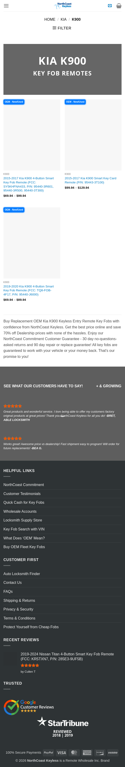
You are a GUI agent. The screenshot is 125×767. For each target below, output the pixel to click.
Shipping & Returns (19, 600)
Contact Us (12, 583)
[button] (6, 5)
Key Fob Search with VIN (24, 529)
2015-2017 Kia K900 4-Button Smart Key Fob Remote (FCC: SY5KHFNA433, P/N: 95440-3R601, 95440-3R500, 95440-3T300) (28, 184)
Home (49, 19)
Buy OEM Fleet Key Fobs (24, 547)
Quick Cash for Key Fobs (23, 502)
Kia (64, 19)
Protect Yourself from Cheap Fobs (31, 627)
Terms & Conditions (19, 618)
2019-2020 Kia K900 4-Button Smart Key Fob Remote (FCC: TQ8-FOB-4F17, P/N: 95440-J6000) (28, 290)
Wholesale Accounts (20, 511)
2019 (69, 735)
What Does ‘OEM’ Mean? (24, 538)
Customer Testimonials (22, 494)
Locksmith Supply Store (22, 520)
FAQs (8, 591)
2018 (56, 735)
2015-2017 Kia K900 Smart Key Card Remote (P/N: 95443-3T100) (90, 180)
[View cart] (119, 6)
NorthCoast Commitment (23, 485)
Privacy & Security (18, 609)
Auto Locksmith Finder (21, 574)
